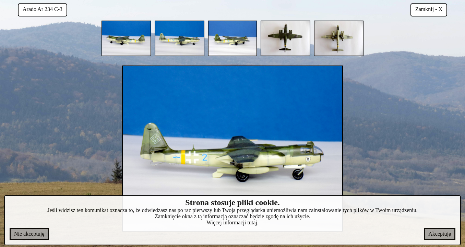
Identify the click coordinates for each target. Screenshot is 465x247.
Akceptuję (439, 234)
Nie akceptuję (29, 234)
